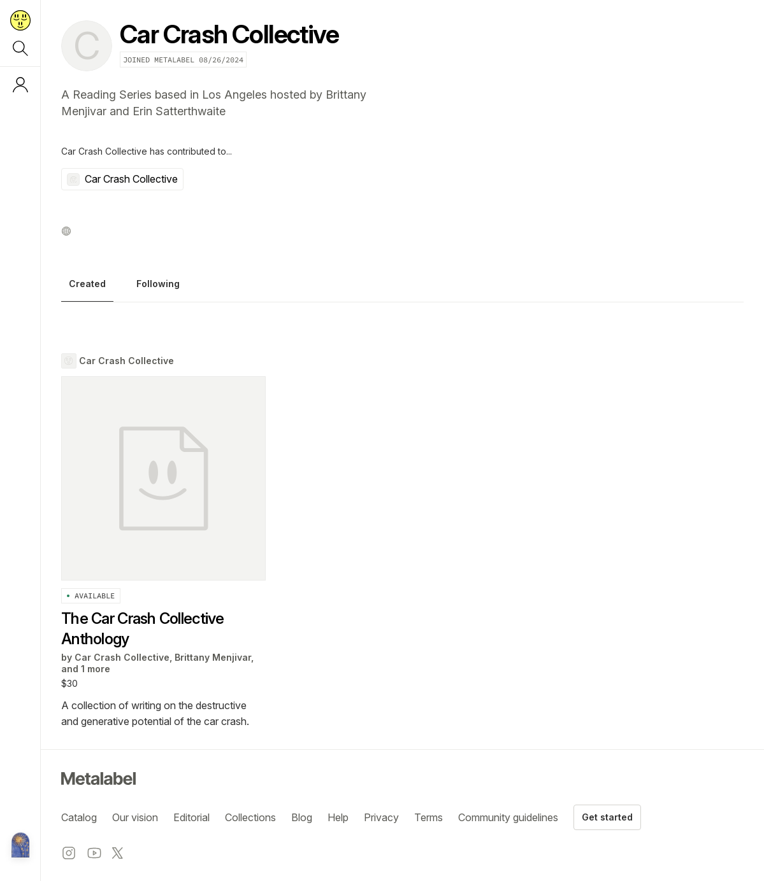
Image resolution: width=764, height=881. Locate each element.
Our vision (135, 817)
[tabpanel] (402, 541)
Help (338, 817)
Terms (428, 817)
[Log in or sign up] (20, 84)
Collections (250, 817)
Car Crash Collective (122, 179)
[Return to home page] (20, 20)
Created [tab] (87, 284)
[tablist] (402, 287)
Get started (607, 817)
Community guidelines (508, 817)
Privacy (381, 817)
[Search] (20, 48)
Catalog (79, 817)
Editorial (191, 817)
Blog (301, 817)
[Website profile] (66, 231)
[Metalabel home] (20, 846)
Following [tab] (158, 284)
